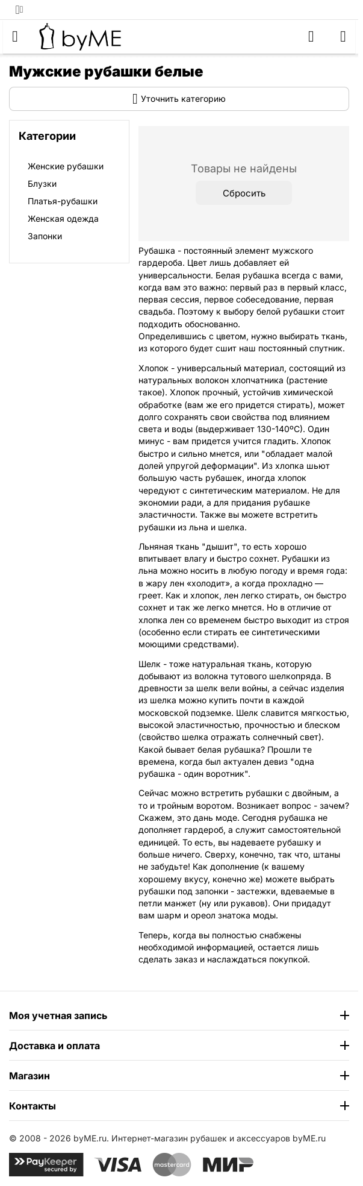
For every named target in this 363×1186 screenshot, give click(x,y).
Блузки (42, 183)
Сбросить (244, 193)
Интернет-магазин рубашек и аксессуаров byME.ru (218, 1138)
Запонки (45, 236)
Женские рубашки (66, 166)
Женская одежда (63, 218)
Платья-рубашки (63, 201)
